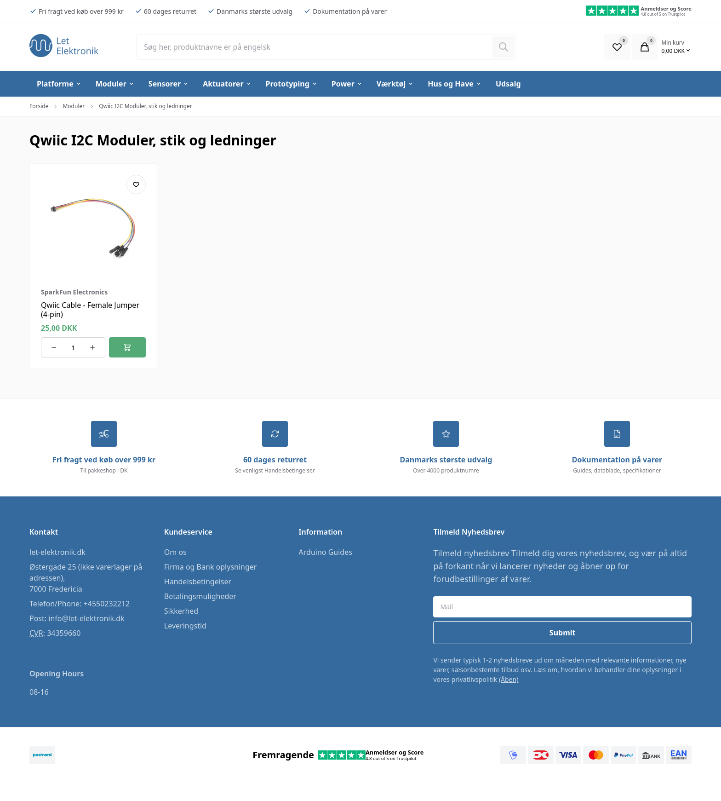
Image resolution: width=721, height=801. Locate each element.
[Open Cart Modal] (645, 47)
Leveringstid (185, 626)
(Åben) (509, 679)
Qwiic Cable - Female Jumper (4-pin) (90, 309)
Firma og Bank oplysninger (210, 567)
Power (347, 84)
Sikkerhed (181, 611)
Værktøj (395, 84)
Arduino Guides (325, 552)
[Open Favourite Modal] (617, 47)
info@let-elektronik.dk (86, 618)
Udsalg (508, 84)
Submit (562, 633)
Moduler (115, 84)
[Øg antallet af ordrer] (92, 347)
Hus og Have (455, 84)
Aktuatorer (227, 84)
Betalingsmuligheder (200, 596)
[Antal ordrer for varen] (73, 347)
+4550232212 (107, 604)
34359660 (63, 633)
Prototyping (292, 84)
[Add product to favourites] (136, 184)
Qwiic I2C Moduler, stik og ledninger (145, 106)
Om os (175, 552)
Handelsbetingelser (197, 581)
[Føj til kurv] (127, 347)
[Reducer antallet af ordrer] (53, 347)
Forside (38, 106)
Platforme (59, 84)
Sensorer (169, 84)
